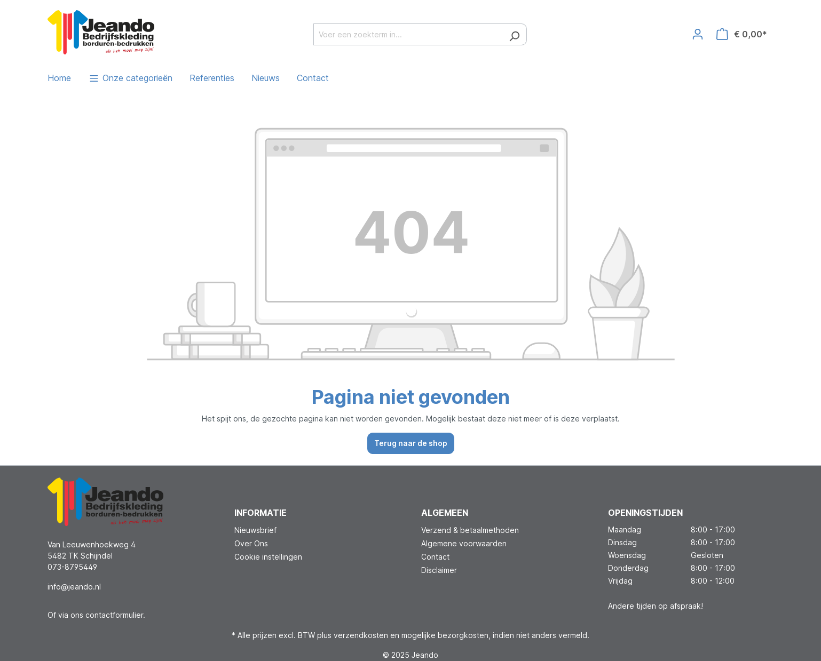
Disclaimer (439, 570)
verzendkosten (361, 635)
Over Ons (251, 543)
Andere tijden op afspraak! (655, 605)
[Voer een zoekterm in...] (407, 34)
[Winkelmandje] (741, 34)
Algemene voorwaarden (464, 543)
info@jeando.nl (74, 586)
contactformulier (114, 614)
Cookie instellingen (268, 556)
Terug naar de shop (410, 443)
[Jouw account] (697, 34)
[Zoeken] (514, 34)
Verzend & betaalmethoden (470, 530)
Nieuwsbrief (255, 530)
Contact (435, 556)
